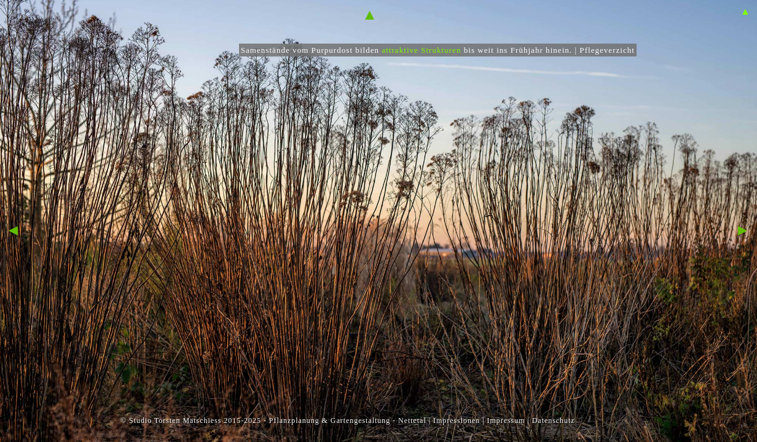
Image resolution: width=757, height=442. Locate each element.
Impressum (506, 420)
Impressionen (456, 420)
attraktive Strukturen (421, 50)
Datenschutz (553, 420)
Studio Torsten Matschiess (175, 420)
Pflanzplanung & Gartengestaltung (329, 420)
